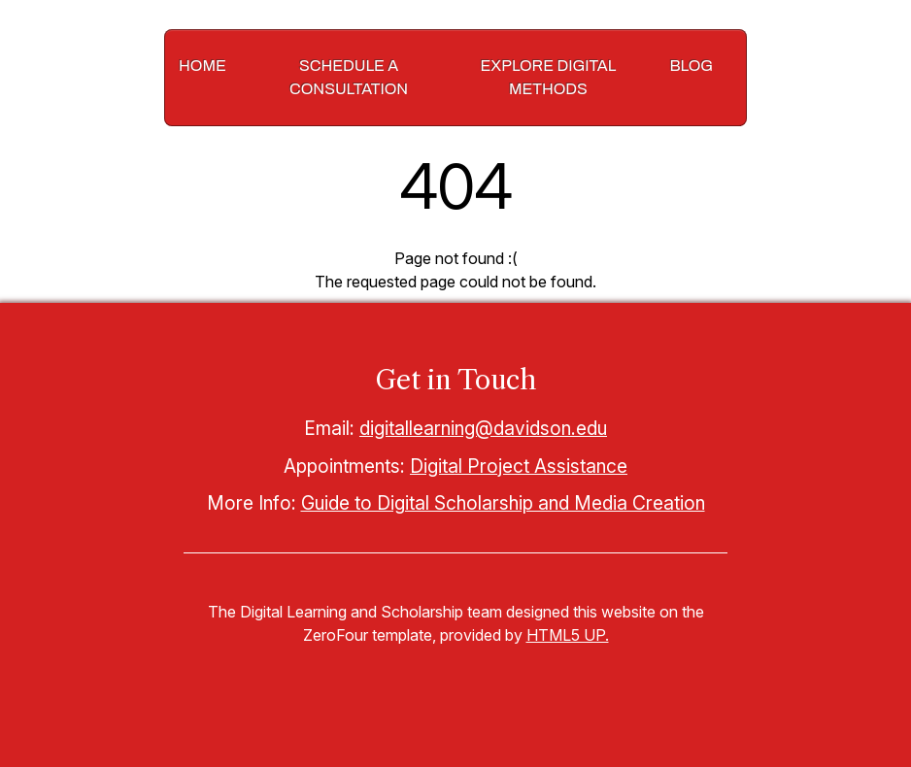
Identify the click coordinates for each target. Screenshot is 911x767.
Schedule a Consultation (348, 77)
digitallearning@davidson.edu (483, 428)
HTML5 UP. (567, 635)
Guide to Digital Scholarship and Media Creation (503, 503)
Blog (691, 65)
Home (202, 65)
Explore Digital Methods (549, 77)
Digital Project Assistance (518, 466)
